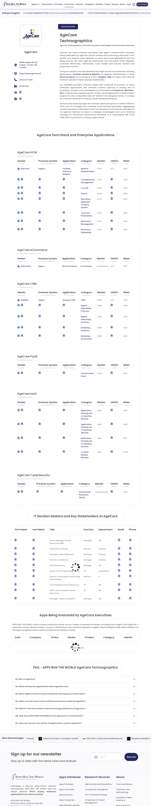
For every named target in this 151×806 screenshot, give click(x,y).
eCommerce (84, 260)
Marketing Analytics (82, 316)
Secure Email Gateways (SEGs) (81, 463)
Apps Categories (67, 766)
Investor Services (92, 785)
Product (89, 604)
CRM (75, 294)
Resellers (99, 4)
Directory (79, 4)
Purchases (58, 4)
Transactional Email (84, 356)
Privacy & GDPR (118, 801)
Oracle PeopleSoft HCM (45, 13)
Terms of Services (95, 801)
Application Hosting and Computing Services (82, 394)
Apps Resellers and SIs (69, 772)
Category (108, 604)
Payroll (79, 190)
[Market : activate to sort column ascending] (102, 162)
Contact (120, 788)
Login (129, 4)
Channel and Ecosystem (96, 780)
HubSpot (25, 294)
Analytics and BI (76, 705)
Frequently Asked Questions (124, 765)
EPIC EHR (97, 705)
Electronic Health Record (117, 705)
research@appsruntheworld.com (28, 777)
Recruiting (80, 196)
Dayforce (118, 90)
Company (35, 604)
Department (106, 496)
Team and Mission (124, 751)
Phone (132, 496)
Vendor (71, 604)
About (122, 4)
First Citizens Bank (106, 13)
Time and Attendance (81, 209)
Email (121, 496)
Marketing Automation (83, 322)
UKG (62, 93)
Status (54, 604)
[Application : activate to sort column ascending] (65, 162)
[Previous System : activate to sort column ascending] (42, 162)
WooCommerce (67, 77)
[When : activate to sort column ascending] (128, 162)
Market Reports (123, 772)
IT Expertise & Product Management (95, 768)
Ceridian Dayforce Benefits (86, 74)
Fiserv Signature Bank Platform (132, 13)
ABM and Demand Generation (98, 751)
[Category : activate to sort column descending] (85, 162)
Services (115, 4)
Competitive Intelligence (96, 756)
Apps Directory (66, 761)
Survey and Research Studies (98, 774)
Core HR (79, 185)
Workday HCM (84, 13)
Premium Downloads (125, 782)
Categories (89, 4)
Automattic (26, 260)
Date (17, 604)
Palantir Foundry (57, 705)
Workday (129, 90)
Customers (69, 4)
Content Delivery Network (81, 425)
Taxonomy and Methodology (123, 757)
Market (128, 604)
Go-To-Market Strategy (96, 761)
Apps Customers (66, 756)
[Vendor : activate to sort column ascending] (23, 162)
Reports (36, 4)
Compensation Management (83, 178)
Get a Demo (142, 4)
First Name (21, 496)
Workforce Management (82, 217)
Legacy (35, 168)
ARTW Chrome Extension (70, 782)
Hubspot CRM (104, 77)
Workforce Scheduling (81, 225)
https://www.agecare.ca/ (30, 73)
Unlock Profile (68, 26)
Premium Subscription (126, 777)
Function (88, 496)
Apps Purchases (66, 751)
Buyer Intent (47, 4)
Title (52, 496)
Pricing (107, 4)
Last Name (38, 496)
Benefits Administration (82, 170)
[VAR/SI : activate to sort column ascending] (115, 162)
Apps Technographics (69, 777)
